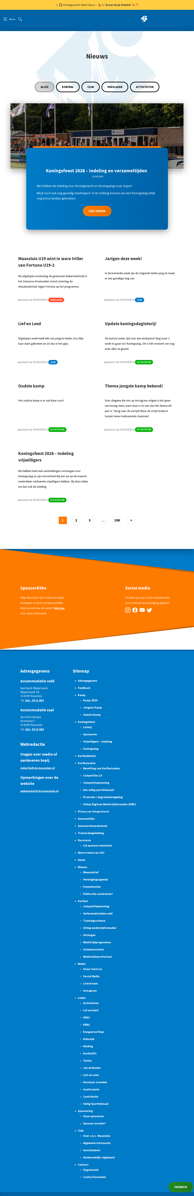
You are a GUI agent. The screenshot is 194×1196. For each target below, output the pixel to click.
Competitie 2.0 (92, 775)
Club (90, 87)
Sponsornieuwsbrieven (92, 826)
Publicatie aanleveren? (98, 894)
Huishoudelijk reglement (99, 1157)
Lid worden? (91, 1010)
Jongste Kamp (92, 707)
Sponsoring (85, 1111)
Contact (83, 1164)
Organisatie (91, 1170)
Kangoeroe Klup (93, 1032)
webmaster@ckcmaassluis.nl (39, 791)
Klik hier (59, 614)
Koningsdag (91, 749)
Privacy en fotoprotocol (93, 811)
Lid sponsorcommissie (97, 845)
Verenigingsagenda (95, 879)
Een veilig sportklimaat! (98, 790)
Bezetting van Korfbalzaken (101, 768)
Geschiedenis (91, 1150)
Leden (82, 998)
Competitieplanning (96, 783)
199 (117, 520)
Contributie (90, 1096)
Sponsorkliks (86, 818)
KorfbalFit (90, 1053)
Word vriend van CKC (91, 852)
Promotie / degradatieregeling (103, 797)
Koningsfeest (86, 722)
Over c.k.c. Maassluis (96, 1136)
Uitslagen (89, 935)
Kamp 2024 (90, 700)
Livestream (90, 983)
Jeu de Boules (92, 1068)
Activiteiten (144, 87)
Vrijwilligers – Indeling (97, 741)
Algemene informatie (97, 1143)
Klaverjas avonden (95, 1082)
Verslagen (114, 87)
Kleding (88, 1046)
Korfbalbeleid (87, 756)
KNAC (86, 1024)
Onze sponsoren (93, 1116)
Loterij (87, 727)
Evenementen (92, 886)
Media (82, 964)
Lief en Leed (91, 1075)
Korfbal (68, 87)
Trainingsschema (94, 921)
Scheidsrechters (93, 949)
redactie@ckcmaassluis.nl (37, 768)
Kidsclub (88, 1039)
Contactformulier (94, 1177)
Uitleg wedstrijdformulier (99, 928)
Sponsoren (90, 734)
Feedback (84, 688)
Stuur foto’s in (92, 969)
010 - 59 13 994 (34, 729)
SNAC (86, 1017)
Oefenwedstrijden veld (97, 913)
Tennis (87, 1060)
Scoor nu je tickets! (118, 5)
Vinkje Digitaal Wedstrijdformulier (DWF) (109, 804)
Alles (44, 87)
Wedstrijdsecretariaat (97, 956)
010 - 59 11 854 (34, 700)
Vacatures (84, 840)
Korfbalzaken (87, 763)
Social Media (91, 976)
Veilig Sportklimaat (96, 1104)
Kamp (81, 695)
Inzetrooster (91, 1089)
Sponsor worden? (94, 1123)
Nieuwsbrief (91, 872)
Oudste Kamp (92, 715)
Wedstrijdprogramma (97, 942)
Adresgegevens (87, 681)
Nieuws (82, 867)
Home (81, 860)
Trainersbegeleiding (91, 833)
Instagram (90, 990)
